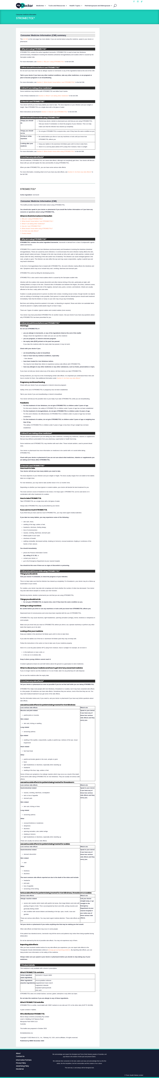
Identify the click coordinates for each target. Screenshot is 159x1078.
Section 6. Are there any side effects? (80, 172)
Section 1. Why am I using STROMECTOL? (51, 61)
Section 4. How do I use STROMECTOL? (55, 112)
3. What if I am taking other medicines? (32, 223)
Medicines (40, 6)
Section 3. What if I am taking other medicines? (54, 96)
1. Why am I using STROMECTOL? (31, 219)
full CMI (25, 39)
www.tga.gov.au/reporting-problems (59, 950)
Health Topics (74, 6)
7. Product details (25, 233)
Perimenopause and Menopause (97, 6)
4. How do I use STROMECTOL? (30, 226)
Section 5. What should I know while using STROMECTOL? (56, 151)
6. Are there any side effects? (29, 231)
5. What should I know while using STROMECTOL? (36, 228)
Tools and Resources (56, 6)
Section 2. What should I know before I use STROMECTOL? (56, 82)
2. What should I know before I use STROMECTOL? (36, 221)
